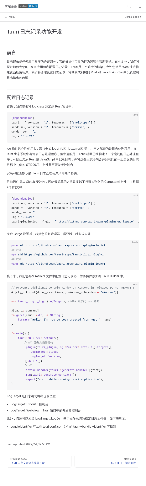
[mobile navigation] (139, 6)
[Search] (129, 6)
